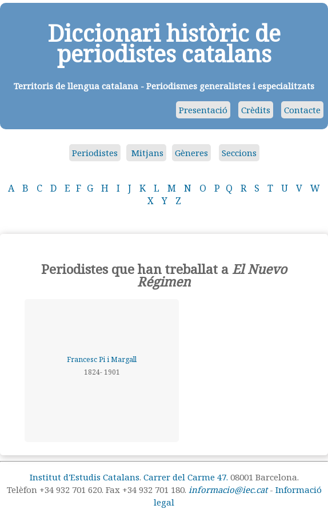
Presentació (203, 110)
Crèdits (255, 110)
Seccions (239, 152)
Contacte (302, 110)
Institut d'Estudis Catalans (84, 477)
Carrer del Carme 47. (185, 477)
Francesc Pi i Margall (102, 359)
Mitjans (146, 152)
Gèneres (191, 152)
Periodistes (95, 152)
